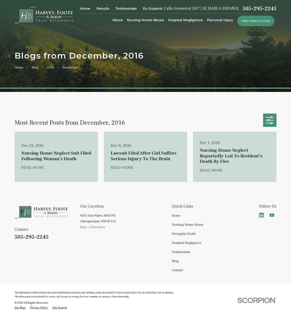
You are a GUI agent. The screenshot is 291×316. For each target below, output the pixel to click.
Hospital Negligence (186, 243)
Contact (177, 270)
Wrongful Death (184, 234)
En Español (152, 8)
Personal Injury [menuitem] (220, 20)
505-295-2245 (259, 8)
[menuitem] (20, 307)
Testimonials (126, 8)
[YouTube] (272, 215)
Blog (175, 261)
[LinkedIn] (261, 215)
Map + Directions (92, 227)
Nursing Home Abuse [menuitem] (145, 20)
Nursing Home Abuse (187, 224)
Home (85, 8)
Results (102, 8)
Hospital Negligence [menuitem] (185, 20)
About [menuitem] (117, 20)
